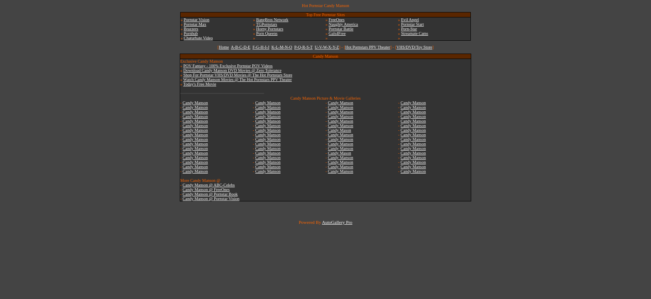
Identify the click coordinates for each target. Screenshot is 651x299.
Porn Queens (266, 33)
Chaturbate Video (198, 38)
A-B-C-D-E (240, 47)
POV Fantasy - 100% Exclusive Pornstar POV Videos (228, 66)
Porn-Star (409, 29)
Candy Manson (195, 102)
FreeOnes (337, 19)
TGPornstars (266, 24)
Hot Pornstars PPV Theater (367, 47)
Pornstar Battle (341, 29)
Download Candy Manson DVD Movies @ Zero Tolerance (232, 70)
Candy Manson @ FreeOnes (206, 189)
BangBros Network (272, 19)
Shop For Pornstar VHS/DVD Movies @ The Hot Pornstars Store (238, 75)
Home (224, 47)
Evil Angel (410, 19)
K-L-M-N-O (282, 47)
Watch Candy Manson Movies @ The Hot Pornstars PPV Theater (237, 79)
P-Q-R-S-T (303, 47)
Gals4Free (337, 33)
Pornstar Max (195, 24)
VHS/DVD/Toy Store (414, 47)
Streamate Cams (414, 33)
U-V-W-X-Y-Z (327, 47)
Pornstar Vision (197, 19)
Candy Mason (339, 130)
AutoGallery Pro (337, 222)
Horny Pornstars (269, 29)
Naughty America (343, 24)
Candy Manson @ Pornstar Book (210, 194)
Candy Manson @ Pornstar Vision (211, 198)
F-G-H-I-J (260, 47)
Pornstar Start (412, 24)
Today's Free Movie (199, 84)
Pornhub (191, 33)
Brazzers (191, 29)
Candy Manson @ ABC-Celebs (209, 185)
